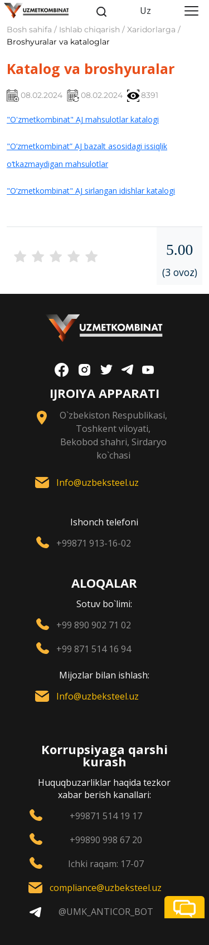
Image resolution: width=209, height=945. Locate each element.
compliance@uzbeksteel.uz (106, 888)
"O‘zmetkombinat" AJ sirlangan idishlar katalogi (91, 190)
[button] (184, 907)
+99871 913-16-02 (93, 543)
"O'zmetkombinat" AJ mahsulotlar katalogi (83, 119)
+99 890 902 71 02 (93, 625)
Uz (145, 10)
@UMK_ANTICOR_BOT (106, 911)
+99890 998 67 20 (106, 840)
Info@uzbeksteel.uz (97, 482)
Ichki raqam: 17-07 (106, 864)
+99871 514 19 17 (106, 816)
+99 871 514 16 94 (93, 649)
